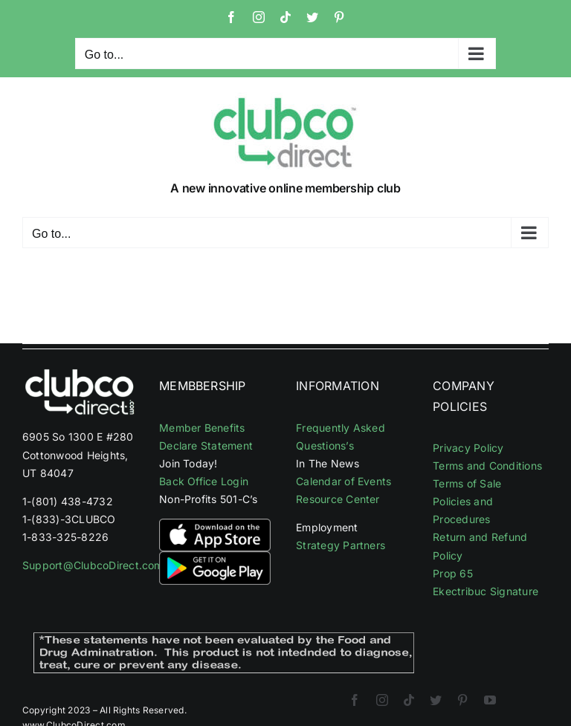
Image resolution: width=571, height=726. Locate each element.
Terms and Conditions (487, 465)
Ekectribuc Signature (485, 591)
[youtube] (490, 700)
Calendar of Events (343, 481)
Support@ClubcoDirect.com (93, 565)
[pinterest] (462, 700)
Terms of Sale (467, 483)
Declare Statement (206, 445)
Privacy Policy (468, 447)
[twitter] (436, 700)
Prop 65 (453, 573)
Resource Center (338, 499)
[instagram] (382, 700)
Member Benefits (202, 427)
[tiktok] (409, 700)
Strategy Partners (340, 545)
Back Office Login (203, 481)
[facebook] (355, 700)
